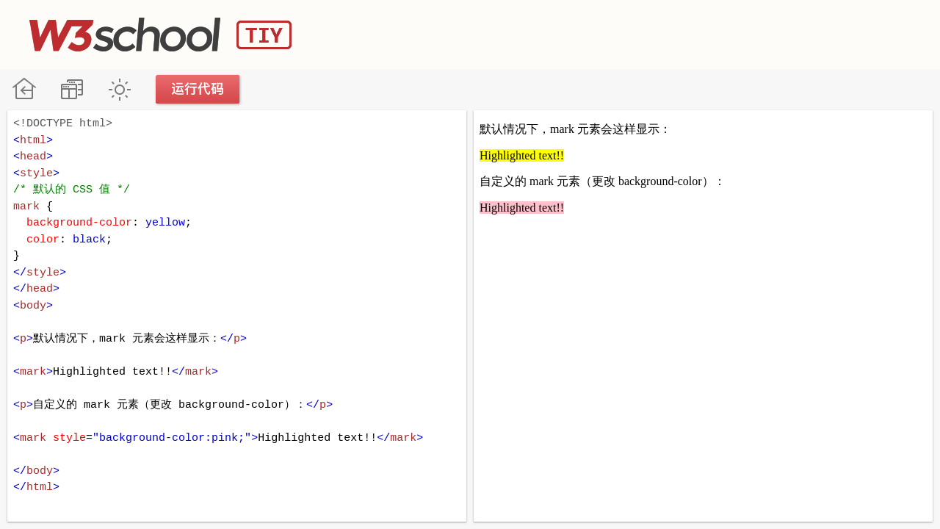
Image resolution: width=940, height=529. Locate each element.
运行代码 (198, 89)
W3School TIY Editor (160, 34)
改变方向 (71, 89)
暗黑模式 (119, 89)
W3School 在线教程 (24, 89)
